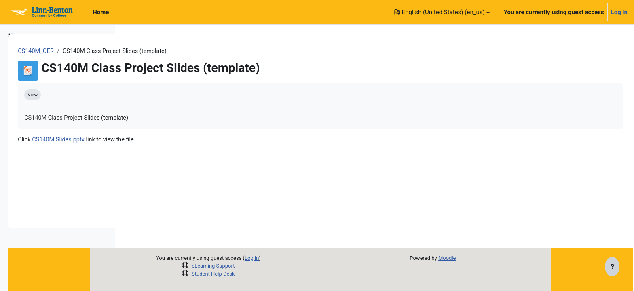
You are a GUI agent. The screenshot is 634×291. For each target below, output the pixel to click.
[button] (442, 12)
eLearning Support (260, 266)
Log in (619, 12)
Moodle (494, 258)
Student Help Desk (261, 274)
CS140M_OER (149, 51)
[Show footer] (612, 267)
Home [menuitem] (101, 12)
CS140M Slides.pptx (173, 140)
